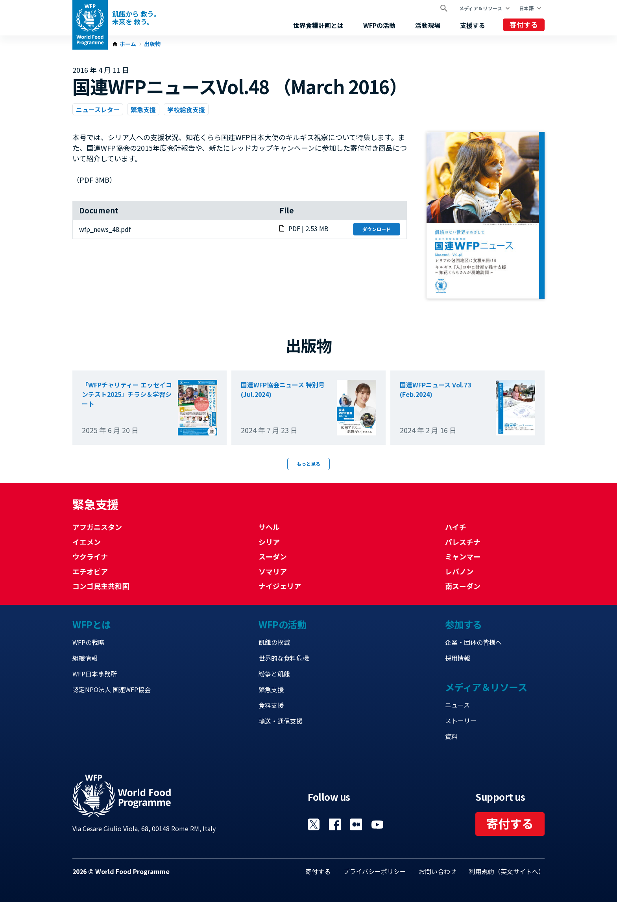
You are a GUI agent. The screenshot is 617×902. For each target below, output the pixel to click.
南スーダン (462, 586)
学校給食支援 (186, 109)
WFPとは (91, 624)
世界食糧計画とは (318, 25)
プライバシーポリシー (374, 871)
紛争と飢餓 (274, 673)
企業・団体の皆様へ (473, 642)
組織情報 (85, 658)
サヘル (269, 527)
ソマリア (273, 571)
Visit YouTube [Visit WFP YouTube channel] (377, 824)
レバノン (459, 571)
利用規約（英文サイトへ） (507, 871)
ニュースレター (98, 109)
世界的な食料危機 (284, 658)
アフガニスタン (97, 527)
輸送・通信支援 (281, 721)
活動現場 (427, 25)
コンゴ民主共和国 (100, 586)
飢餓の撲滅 (274, 642)
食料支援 (271, 705)
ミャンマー (462, 556)
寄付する (524, 24)
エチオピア (90, 571)
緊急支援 (143, 109)
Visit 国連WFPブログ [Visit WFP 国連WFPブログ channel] (356, 824)
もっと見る (308, 463)
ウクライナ (90, 556)
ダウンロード (376, 229)
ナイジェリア (280, 586)
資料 (451, 736)
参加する (463, 624)
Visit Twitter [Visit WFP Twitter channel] (314, 824)
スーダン (273, 556)
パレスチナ (462, 542)
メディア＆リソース (480, 8)
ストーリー (461, 720)
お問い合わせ (437, 871)
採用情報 (457, 658)
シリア (269, 542)
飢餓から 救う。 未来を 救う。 (136, 18)
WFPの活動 (379, 25)
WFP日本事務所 (94, 673)
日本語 (526, 8)
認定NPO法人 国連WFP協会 (111, 689)
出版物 (152, 44)
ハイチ (455, 527)
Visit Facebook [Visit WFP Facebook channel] (335, 824)
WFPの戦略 (88, 642)
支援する (472, 25)
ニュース (457, 704)
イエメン (86, 542)
